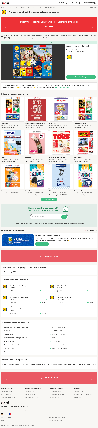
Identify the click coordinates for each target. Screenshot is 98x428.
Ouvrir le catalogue (81, 77)
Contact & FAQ (78, 391)
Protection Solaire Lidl (58, 348)
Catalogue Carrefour (31, 397)
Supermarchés (20, 7)
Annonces (93, 7)
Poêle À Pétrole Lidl (57, 334)
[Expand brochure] (33, 62)
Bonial (2, 7)
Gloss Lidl (6, 331)
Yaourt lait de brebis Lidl (11, 345)
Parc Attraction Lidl (57, 327)
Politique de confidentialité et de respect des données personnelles (65, 223)
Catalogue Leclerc (30, 394)
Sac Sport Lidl (8, 348)
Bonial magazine (6, 394)
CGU (2, 420)
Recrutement (78, 397)
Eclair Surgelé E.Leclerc (11, 272)
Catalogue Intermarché (57, 394)
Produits (34, 7)
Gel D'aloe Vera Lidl (57, 331)
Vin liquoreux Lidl (9, 334)
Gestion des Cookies (55, 420)
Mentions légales (6, 417)
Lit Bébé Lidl (55, 341)
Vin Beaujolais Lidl (57, 345)
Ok (64, 217)
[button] (49, 60)
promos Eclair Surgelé (62, 87)
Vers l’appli (49, 26)
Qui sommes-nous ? (7, 391)
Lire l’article (42, 244)
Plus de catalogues (49, 199)
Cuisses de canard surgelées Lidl (14, 338)
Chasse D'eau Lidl (9, 341)
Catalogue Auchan (55, 391)
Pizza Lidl (54, 338)
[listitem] (12, 113)
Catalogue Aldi (54, 397)
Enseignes (10, 7)
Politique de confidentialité (57, 417)
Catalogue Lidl (29, 391)
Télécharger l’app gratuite (8, 397)
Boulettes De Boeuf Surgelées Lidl (15, 327)
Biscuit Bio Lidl (8, 352)
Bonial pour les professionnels (83, 394)
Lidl (28, 7)
